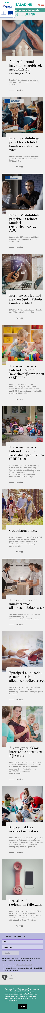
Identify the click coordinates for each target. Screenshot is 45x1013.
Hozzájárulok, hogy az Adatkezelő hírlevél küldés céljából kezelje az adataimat (23, 969)
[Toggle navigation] (42, 4)
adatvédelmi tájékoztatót (24, 965)
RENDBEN (22, 1006)
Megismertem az (18, 965)
